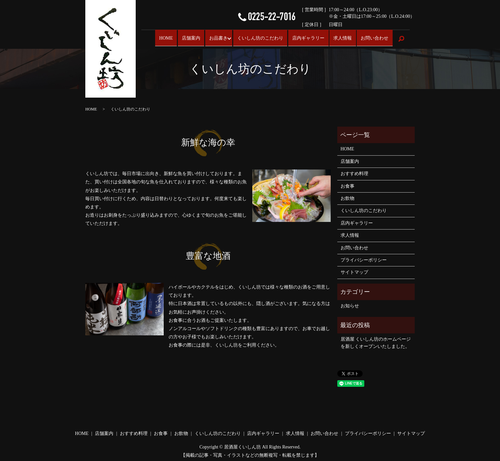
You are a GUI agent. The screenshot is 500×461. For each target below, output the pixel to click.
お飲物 (347, 195)
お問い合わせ (375, 37)
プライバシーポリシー (364, 257)
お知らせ (350, 302)
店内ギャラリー (309, 37)
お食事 (347, 183)
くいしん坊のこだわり (260, 37)
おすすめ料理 (354, 170)
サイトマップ (354, 269)
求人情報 (343, 37)
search (401, 38)
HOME (162, 37)
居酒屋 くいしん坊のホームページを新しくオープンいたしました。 (376, 340)
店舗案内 (187, 37)
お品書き (214, 37)
